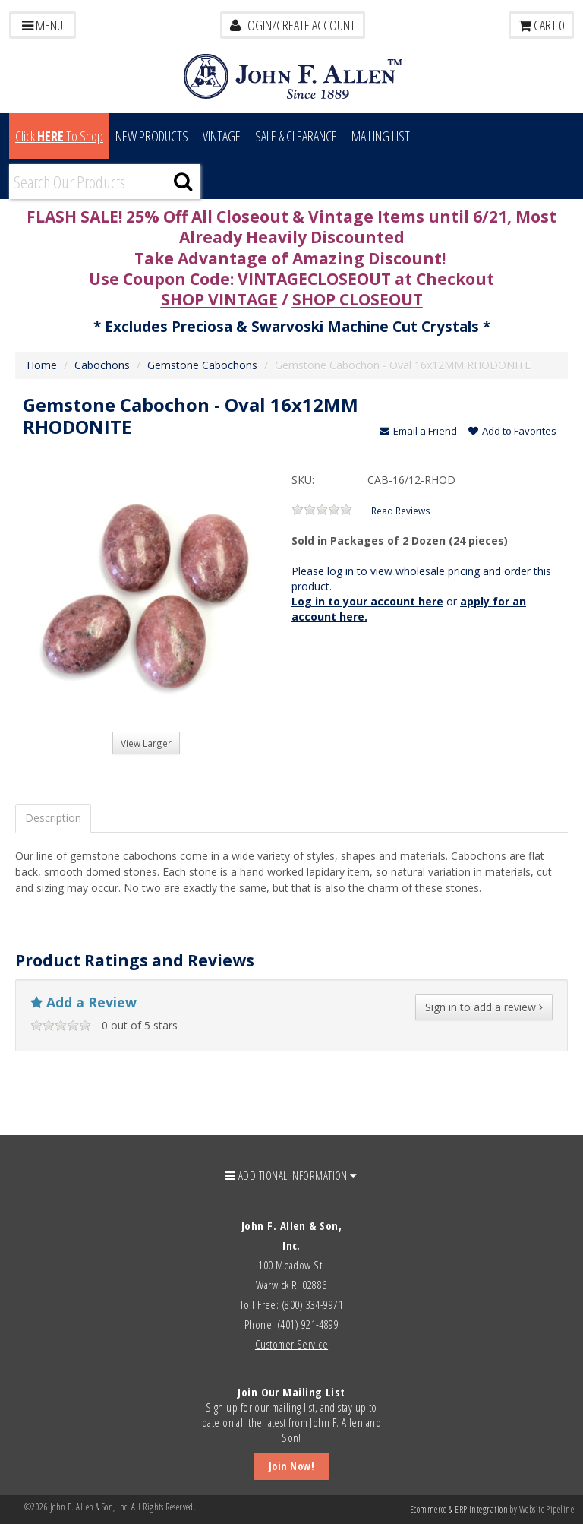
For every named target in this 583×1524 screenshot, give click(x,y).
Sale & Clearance (296, 136)
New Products (151, 136)
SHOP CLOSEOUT (357, 299)
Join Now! (291, 1466)
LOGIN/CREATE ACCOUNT (292, 25)
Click (59, 136)
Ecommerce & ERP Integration (459, 1509)
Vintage (222, 136)
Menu (42, 25)
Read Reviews (400, 510)
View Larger (146, 743)
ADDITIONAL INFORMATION (291, 1175)
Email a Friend (418, 431)
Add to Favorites (512, 431)
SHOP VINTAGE (219, 299)
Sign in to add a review (484, 1007)
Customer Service (291, 1344)
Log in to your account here (367, 601)
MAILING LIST (380, 136)
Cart (541, 25)
